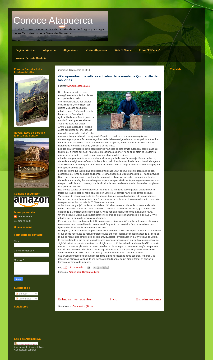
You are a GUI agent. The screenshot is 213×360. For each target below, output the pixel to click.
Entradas (22, 293)
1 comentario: (77, 267)
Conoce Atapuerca (53, 20)
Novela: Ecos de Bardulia (30, 58)
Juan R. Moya (24, 216)
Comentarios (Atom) (83, 306)
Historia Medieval (90, 272)
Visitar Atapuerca (96, 50)
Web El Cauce (123, 50)
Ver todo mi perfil (22, 221)
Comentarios (23, 298)
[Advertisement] (109, 285)
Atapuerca (49, 50)
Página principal (25, 50)
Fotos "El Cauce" (149, 50)
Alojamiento (70, 50)
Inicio (113, 299)
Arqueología (75, 272)
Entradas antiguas (148, 299)
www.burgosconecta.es (78, 86)
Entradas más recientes (74, 299)
